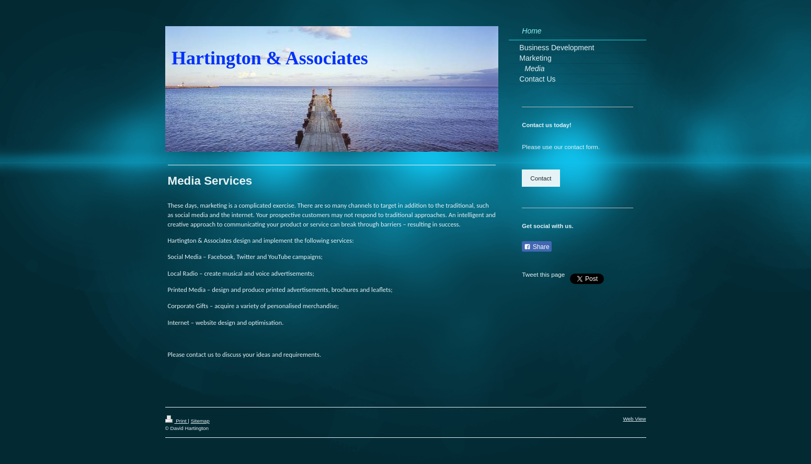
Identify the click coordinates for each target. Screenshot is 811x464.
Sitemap (200, 421)
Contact (540, 178)
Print (176, 421)
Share (536, 247)
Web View (634, 419)
